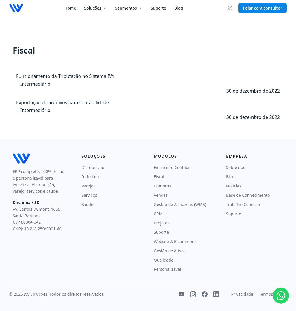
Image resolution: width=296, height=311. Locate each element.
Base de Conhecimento (248, 195)
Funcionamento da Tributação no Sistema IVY (65, 76)
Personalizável (167, 269)
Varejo (87, 186)
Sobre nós (235, 167)
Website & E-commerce (176, 241)
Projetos (161, 223)
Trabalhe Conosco (243, 204)
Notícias (233, 186)
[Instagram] (193, 294)
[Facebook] (205, 294)
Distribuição (93, 167)
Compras (162, 186)
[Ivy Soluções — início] (39, 158)
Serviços (89, 195)
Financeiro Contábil (172, 167)
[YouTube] (181, 294)
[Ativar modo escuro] (230, 8)
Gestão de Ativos (170, 250)
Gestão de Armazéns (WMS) (180, 204)
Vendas (161, 195)
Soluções (95, 8)
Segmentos (129, 8)
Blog (178, 8)
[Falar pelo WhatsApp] (281, 295)
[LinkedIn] (216, 294)
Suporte (158, 8)
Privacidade (242, 294)
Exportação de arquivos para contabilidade (62, 102)
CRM (158, 213)
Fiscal (159, 176)
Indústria (90, 176)
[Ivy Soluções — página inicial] (16, 8)
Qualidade (163, 260)
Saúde (87, 204)
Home (70, 8)
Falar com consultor (262, 8)
